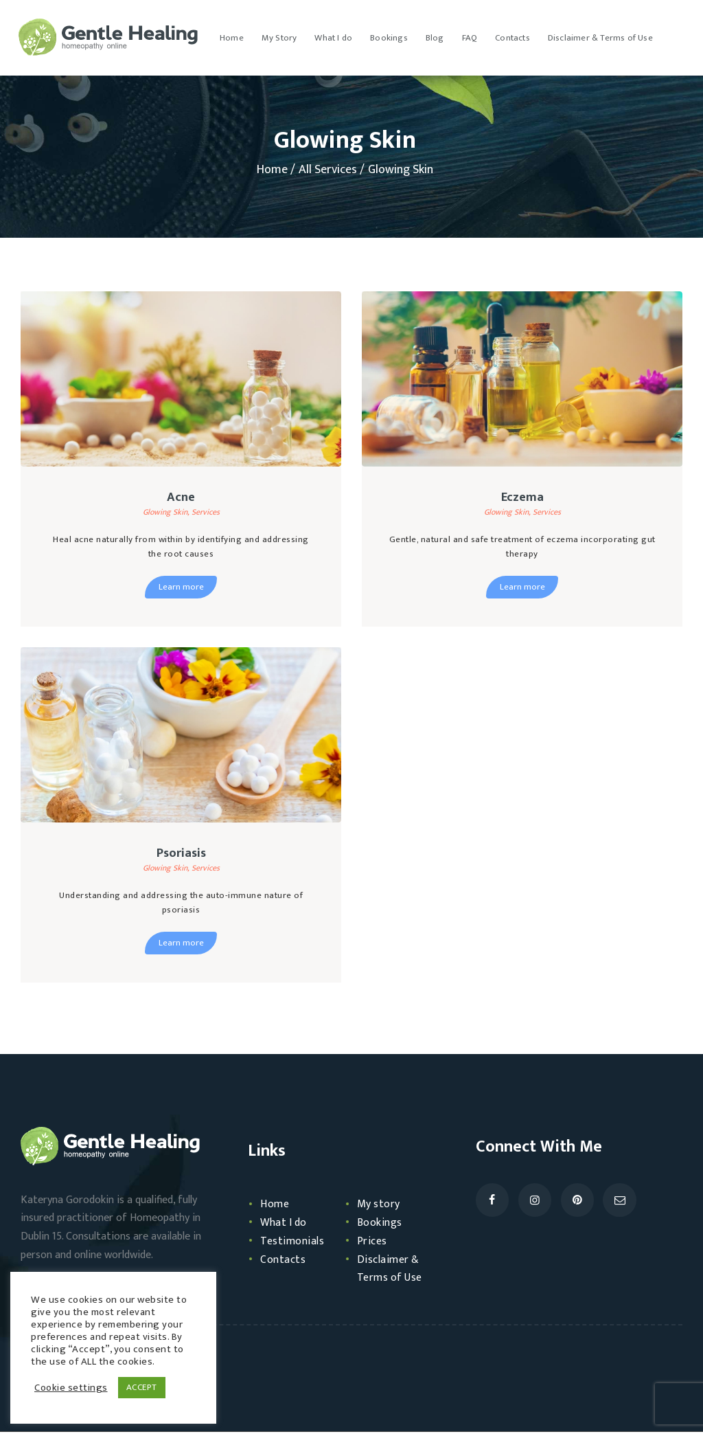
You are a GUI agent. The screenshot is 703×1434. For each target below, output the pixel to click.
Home (272, 170)
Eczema (522, 498)
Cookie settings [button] (71, 1388)
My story (381, 1206)
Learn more (181, 588)
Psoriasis (181, 855)
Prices (373, 1243)
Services (206, 513)
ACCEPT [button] (141, 1387)
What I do (286, 1224)
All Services (328, 169)
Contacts (285, 1261)
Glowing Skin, (167, 513)
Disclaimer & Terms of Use (394, 1270)
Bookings (381, 1224)
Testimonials (295, 1243)
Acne (180, 498)
